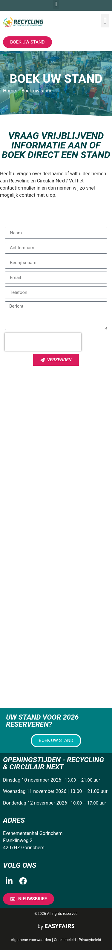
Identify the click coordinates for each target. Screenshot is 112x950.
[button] (105, 20)
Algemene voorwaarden (31, 939)
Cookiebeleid (65, 939)
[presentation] (43, 342)
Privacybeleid (90, 939)
